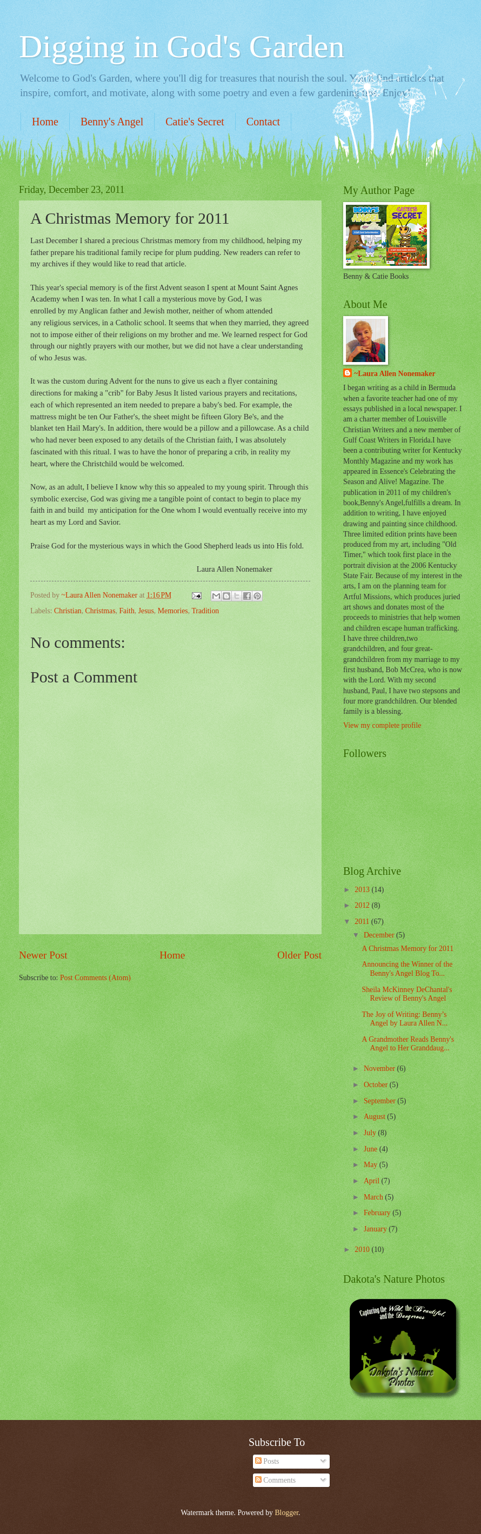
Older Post (299, 955)
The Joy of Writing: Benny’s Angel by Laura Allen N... (404, 1019)
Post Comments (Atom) (95, 978)
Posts (267, 1461)
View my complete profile (382, 725)
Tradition (205, 611)
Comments (275, 1480)
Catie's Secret (194, 122)
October (377, 1085)
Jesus (146, 611)
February (378, 1213)
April (373, 1181)
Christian (68, 611)
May (371, 1165)
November (380, 1068)
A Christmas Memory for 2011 (407, 948)
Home (45, 122)
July (371, 1133)
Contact (263, 122)
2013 (363, 890)
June (371, 1149)
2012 (363, 905)
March (374, 1197)
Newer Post (43, 955)
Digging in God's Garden (181, 46)
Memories (173, 611)
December (380, 935)
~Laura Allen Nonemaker (395, 374)
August (375, 1117)
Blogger (286, 1513)
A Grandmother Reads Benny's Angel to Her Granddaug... (408, 1044)
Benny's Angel (112, 122)
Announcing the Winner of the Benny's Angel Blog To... (407, 968)
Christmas (100, 611)
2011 (363, 921)
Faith (126, 611)
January (376, 1229)
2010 (363, 1249)
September (380, 1101)
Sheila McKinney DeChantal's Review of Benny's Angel (407, 994)
